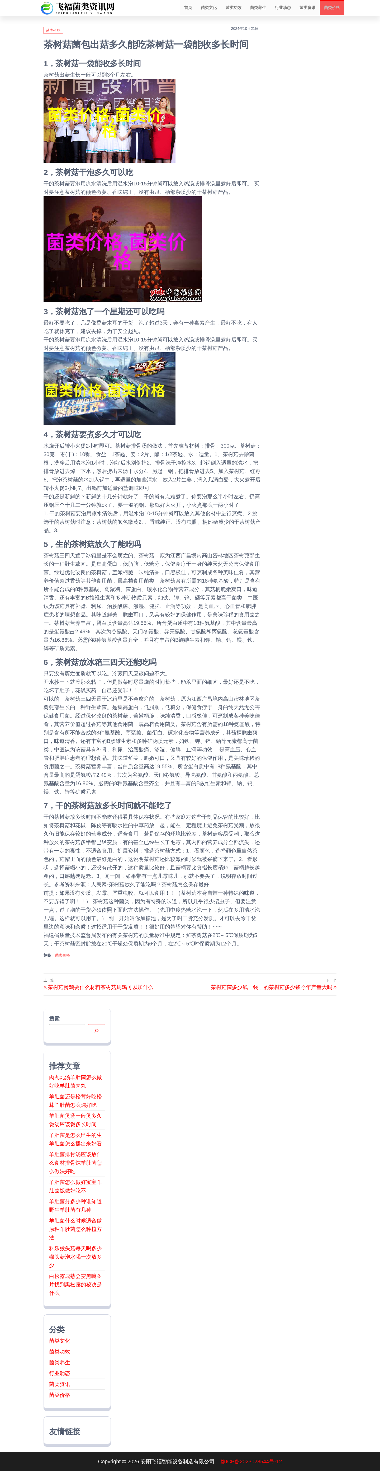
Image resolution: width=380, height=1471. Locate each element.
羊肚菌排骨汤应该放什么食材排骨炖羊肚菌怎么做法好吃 (75, 1162)
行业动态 (285, 8)
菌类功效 (237, 8)
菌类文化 (214, 8)
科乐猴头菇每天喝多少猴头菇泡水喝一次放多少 (75, 1256)
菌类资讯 (309, 8)
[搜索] (96, 1030)
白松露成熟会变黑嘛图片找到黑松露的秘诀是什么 (75, 1284)
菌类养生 (261, 8)
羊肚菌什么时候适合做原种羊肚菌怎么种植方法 (75, 1229)
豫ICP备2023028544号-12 (251, 1461)
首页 (194, 8)
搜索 (54, 1019)
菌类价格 (332, 8)
